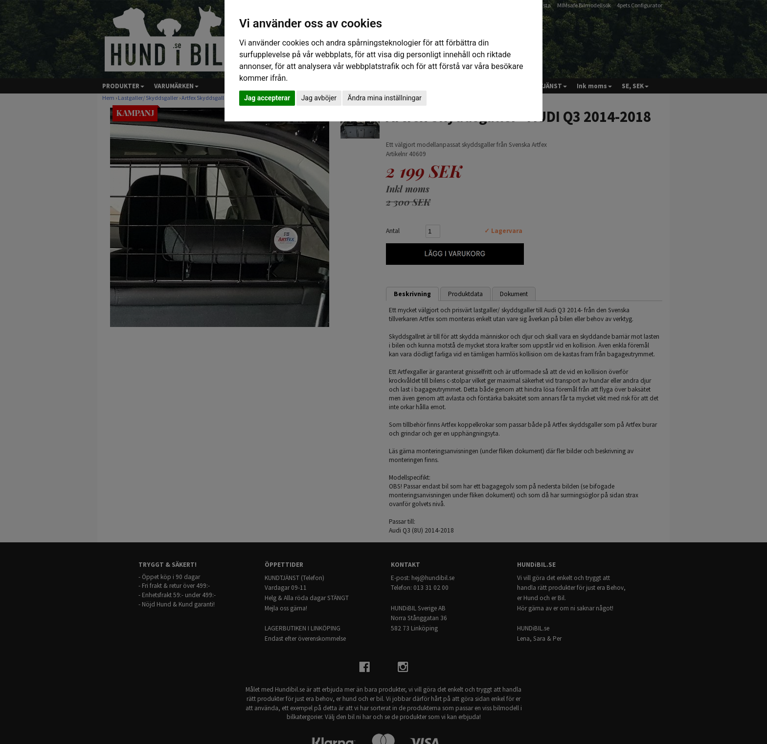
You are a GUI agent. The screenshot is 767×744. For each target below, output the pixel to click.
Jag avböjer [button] (319, 98)
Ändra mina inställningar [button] (384, 98)
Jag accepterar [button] (267, 98)
